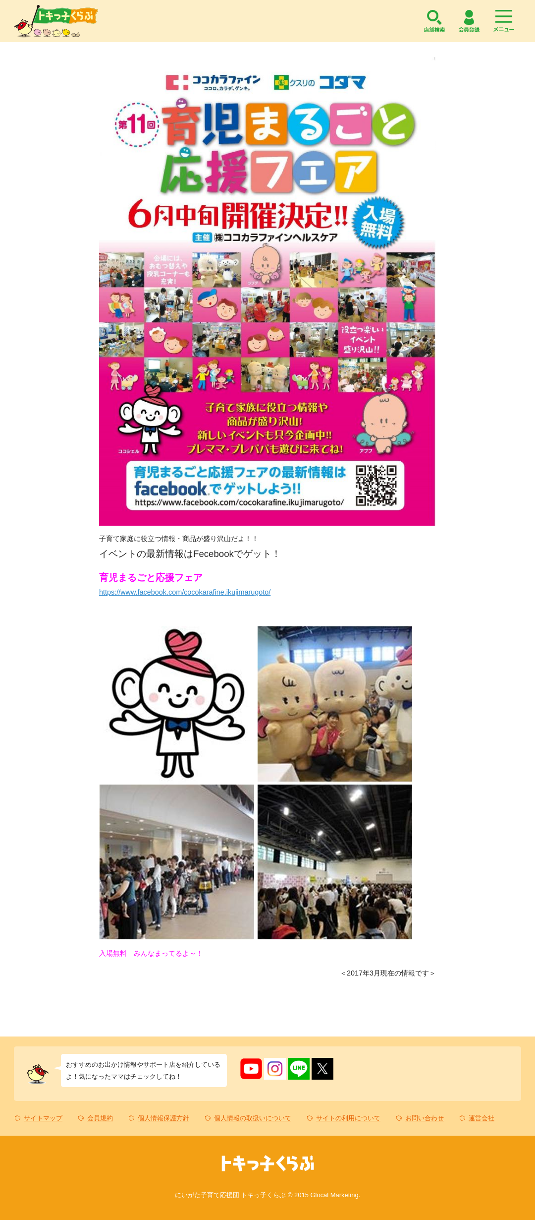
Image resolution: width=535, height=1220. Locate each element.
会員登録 (469, 21)
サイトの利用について (348, 1118)
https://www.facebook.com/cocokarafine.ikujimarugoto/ (184, 592)
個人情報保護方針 (163, 1118)
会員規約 (100, 1118)
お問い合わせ (424, 1118)
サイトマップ (43, 1118)
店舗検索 (434, 21)
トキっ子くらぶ (56, 21)
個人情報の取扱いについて (252, 1118)
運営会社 (481, 1118)
